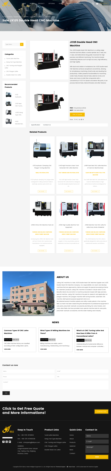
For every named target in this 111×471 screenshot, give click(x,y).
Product (41, 3)
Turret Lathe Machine (12, 59)
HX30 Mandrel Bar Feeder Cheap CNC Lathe (19, 122)
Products (72, 442)
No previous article (78, 108)
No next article (76, 110)
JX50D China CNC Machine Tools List (42, 225)
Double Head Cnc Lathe (21, 17)
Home (24, 3)
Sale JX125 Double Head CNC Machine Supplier (87, 283)
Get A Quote (77, 114)
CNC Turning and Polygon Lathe (69, 173)
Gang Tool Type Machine (14, 62)
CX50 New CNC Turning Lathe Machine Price (19, 105)
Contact (77, 3)
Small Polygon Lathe (42, 173)
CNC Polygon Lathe (12, 71)
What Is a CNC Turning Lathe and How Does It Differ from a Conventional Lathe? (90, 333)
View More (7, 349)
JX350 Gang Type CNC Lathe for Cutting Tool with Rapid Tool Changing (19, 114)
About (32, 3)
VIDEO (61, 3)
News (68, 3)
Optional (51, 3)
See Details (42, 191)
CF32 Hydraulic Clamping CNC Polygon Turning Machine (19, 96)
